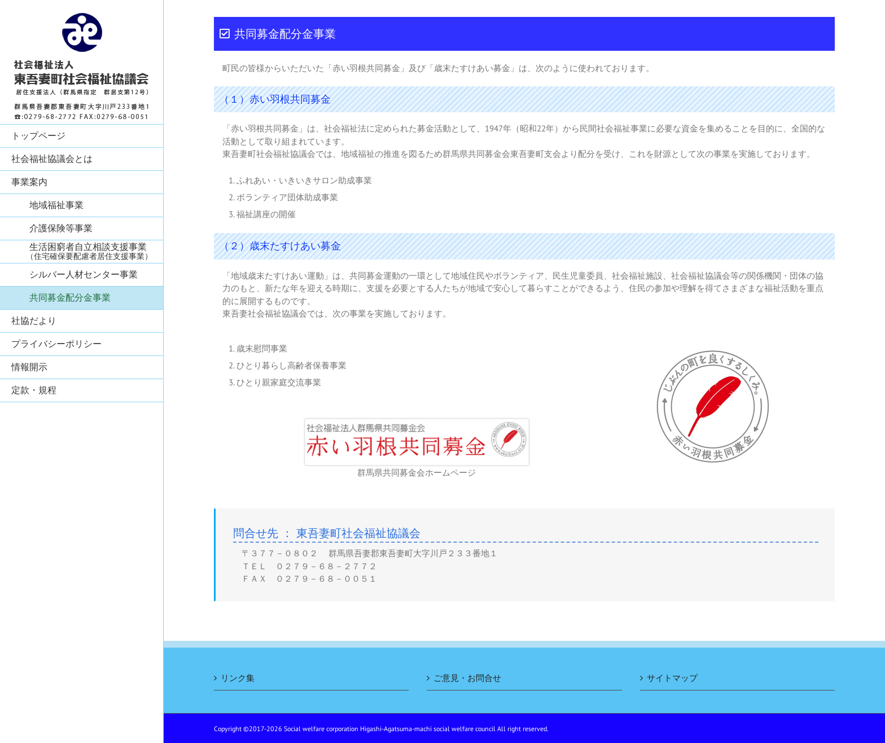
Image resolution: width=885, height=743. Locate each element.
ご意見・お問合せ (467, 677)
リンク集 (238, 677)
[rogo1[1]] (417, 424)
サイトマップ (672, 677)
